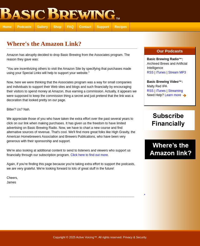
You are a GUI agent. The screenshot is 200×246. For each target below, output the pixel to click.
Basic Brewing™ (100, 10)
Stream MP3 (177, 72)
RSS (150, 72)
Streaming (175, 91)
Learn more (173, 95)
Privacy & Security (134, 237)
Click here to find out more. (89, 155)
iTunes (161, 72)
